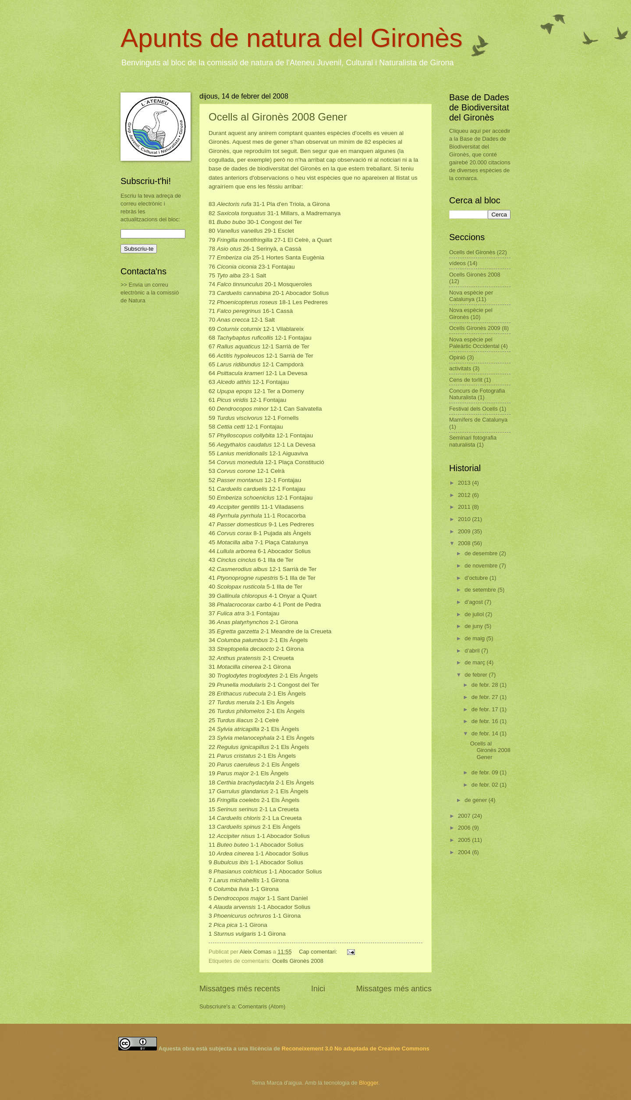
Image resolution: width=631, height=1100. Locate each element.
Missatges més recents (239, 988)
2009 (465, 531)
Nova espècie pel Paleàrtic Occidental (474, 342)
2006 (465, 827)
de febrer (476, 674)
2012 (465, 495)
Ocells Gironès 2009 (474, 328)
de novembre (481, 565)
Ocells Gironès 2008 (297, 961)
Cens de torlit (465, 379)
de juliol (474, 614)
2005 (465, 840)
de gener (476, 800)
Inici (318, 988)
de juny (474, 626)
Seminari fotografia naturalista (472, 440)
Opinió (457, 357)
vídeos (457, 263)
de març (475, 662)
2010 (465, 519)
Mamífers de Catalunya (478, 419)
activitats (460, 368)
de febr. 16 (485, 721)
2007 (465, 816)
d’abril (472, 650)
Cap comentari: (319, 951)
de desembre (481, 553)
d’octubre (476, 578)
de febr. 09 (485, 772)
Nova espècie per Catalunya (471, 295)
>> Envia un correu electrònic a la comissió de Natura (150, 292)
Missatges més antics (394, 988)
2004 (465, 852)
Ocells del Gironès (472, 252)
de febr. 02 (485, 784)
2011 (465, 507)
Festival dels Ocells (473, 408)
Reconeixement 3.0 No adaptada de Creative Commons (355, 1048)
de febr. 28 (485, 684)
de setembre (480, 589)
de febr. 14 (485, 733)
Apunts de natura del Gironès (292, 38)
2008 (465, 543)
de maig (475, 638)
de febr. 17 (485, 709)
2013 (465, 482)
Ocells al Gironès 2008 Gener (278, 117)
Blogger (368, 1082)
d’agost (474, 602)
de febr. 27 (485, 697)
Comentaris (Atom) (261, 1006)
